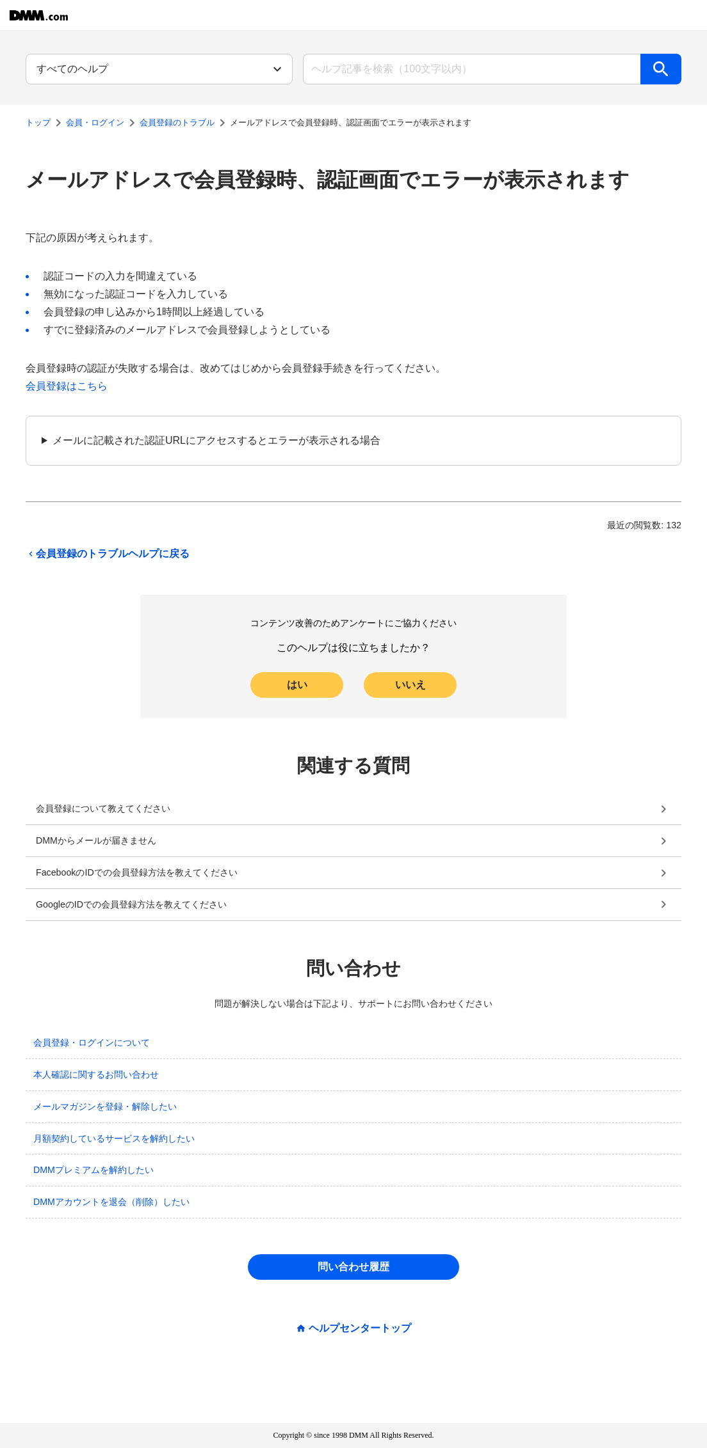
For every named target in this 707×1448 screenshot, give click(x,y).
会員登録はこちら (67, 386)
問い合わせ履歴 (353, 1266)
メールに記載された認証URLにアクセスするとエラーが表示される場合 (216, 440)
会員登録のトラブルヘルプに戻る (108, 554)
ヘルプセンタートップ (360, 1328)
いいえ (410, 684)
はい (297, 684)
